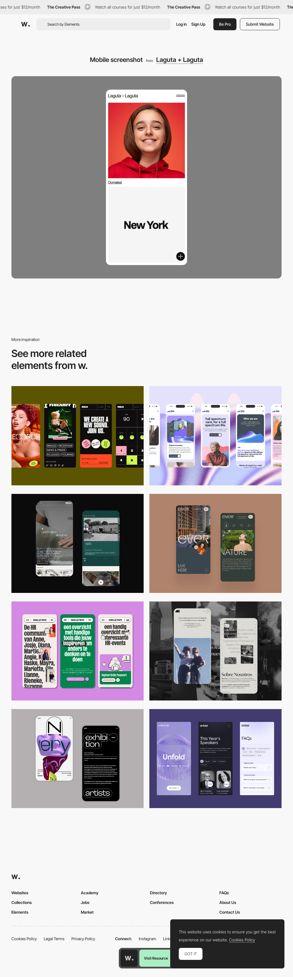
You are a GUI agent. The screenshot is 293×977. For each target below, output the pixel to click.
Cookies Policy (24, 938)
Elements (19, 912)
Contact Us (229, 912)
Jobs (85, 902)
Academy (90, 892)
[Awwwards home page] (129, 958)
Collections (21, 902)
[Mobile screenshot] (215, 651)
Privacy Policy (83, 938)
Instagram (147, 938)
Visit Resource (156, 958)
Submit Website (260, 24)
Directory (158, 892)
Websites (19, 892)
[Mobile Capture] (77, 758)
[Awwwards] (25, 24)
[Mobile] (77, 435)
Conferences (162, 902)
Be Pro (225, 24)
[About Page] (77, 543)
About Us (227, 902)
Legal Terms (54, 938)
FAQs (224, 892)
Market (87, 912)
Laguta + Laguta (179, 59)
